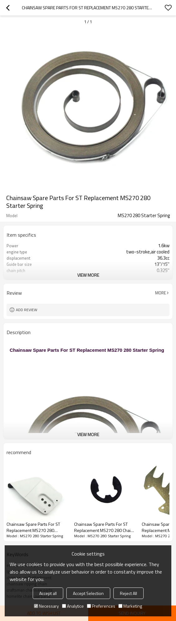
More (160, 293)
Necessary (46, 606)
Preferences (101, 606)
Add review (26, 310)
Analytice (73, 606)
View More (88, 275)
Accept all (48, 593)
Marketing (130, 606)
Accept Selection (88, 593)
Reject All (128, 593)
